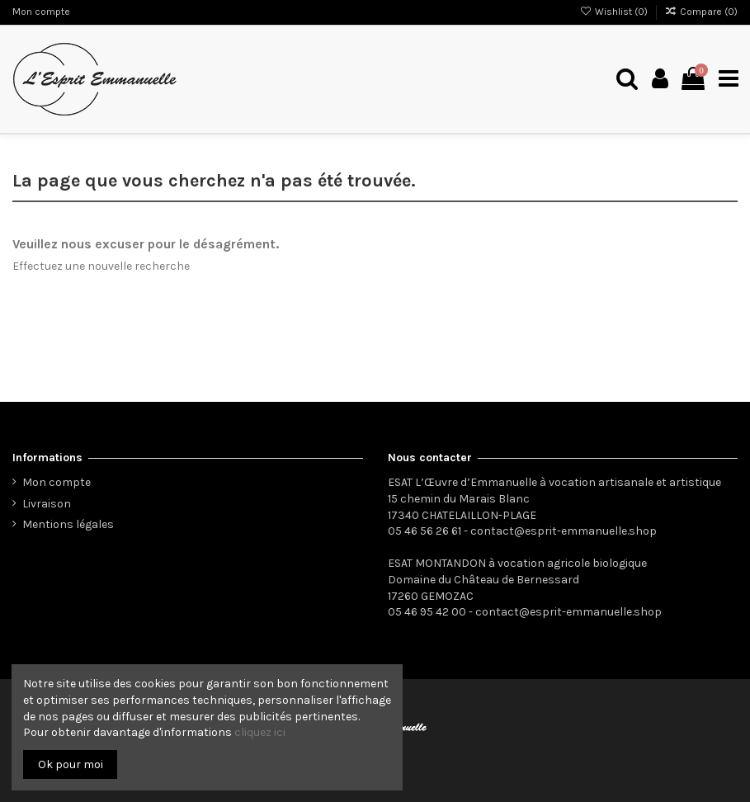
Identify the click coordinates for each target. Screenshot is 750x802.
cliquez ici (259, 732)
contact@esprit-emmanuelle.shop (563, 531)
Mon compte (41, 11)
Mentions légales (68, 524)
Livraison (46, 504)
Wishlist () (614, 11)
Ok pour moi (70, 764)
